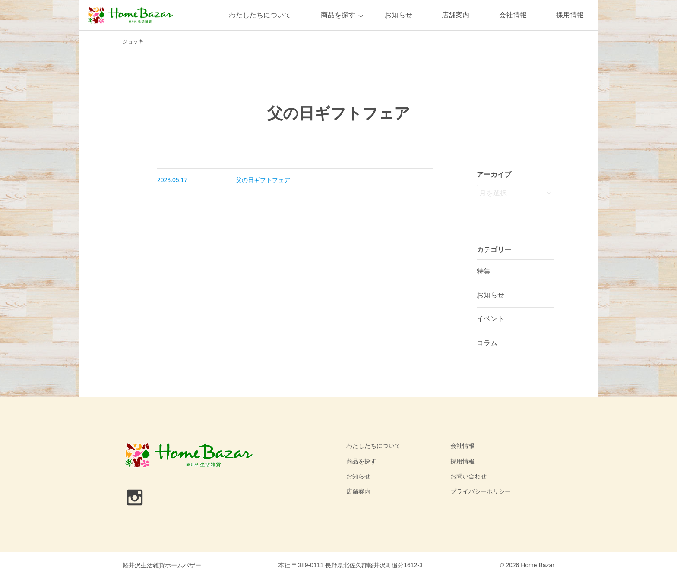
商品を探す (338, 15)
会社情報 (513, 15)
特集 (483, 271)
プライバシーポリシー (480, 491)
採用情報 (570, 15)
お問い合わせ (468, 476)
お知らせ (398, 15)
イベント (490, 318)
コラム (487, 342)
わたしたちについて (260, 15)
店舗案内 (455, 15)
